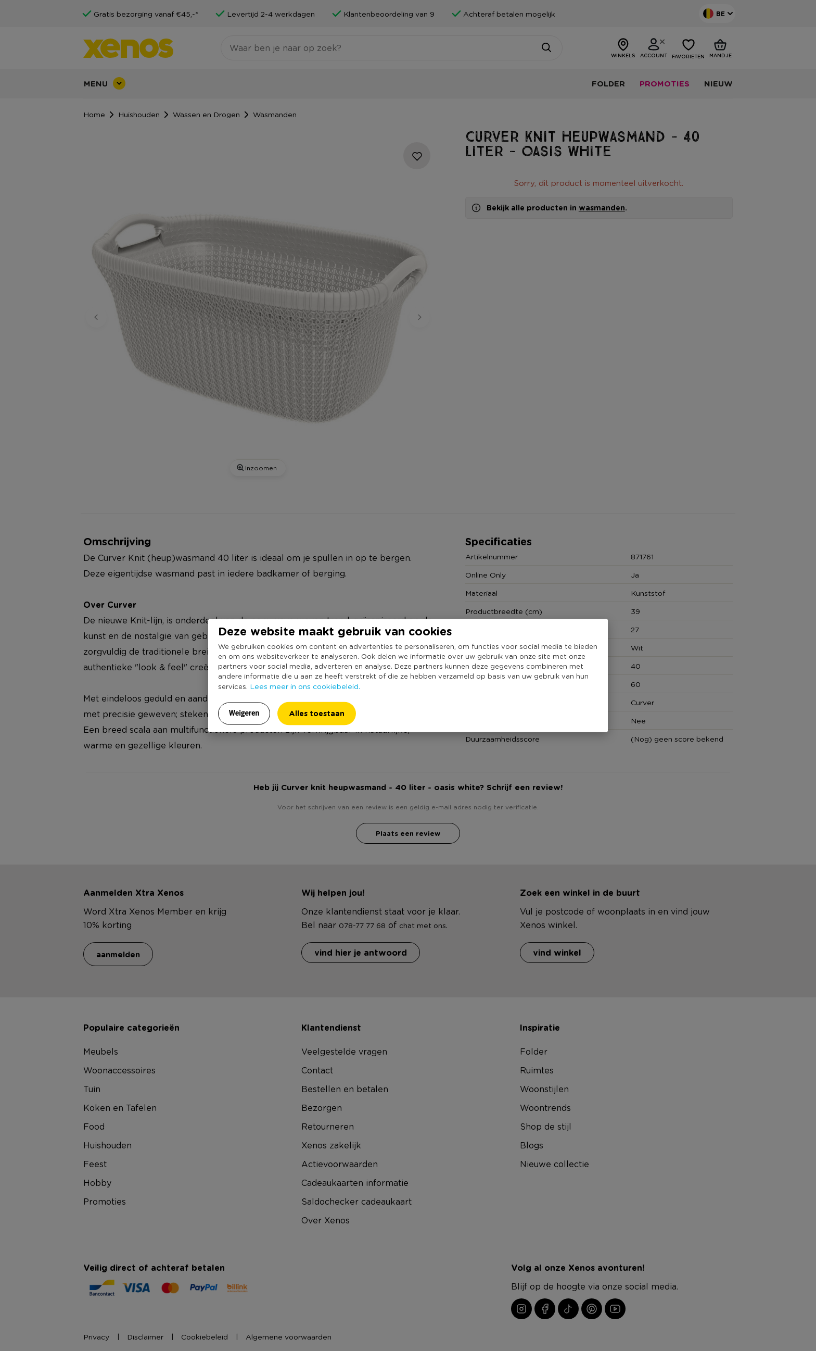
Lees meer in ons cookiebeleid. (305, 686)
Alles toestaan (317, 713)
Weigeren (244, 713)
